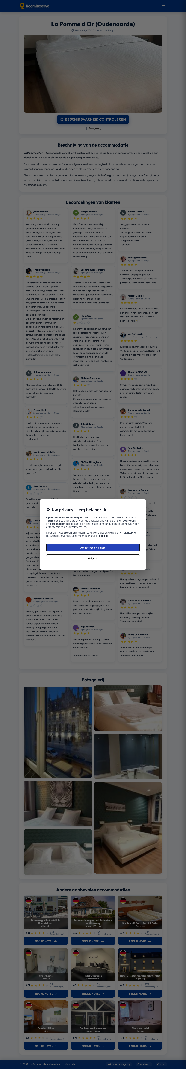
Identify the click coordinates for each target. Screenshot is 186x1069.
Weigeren (93, 558)
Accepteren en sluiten (93, 547)
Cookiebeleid (100, 535)
